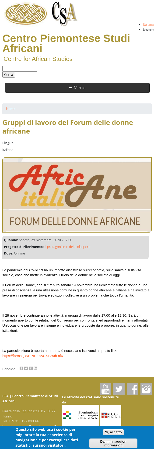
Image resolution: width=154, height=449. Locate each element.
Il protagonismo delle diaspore (67, 246)
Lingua (8, 143)
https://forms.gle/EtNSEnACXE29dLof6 (32, 356)
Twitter (119, 389)
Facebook (132, 389)
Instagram (146, 389)
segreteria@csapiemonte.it (33, 426)
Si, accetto (113, 433)
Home (10, 108)
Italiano (148, 24)
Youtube (105, 389)
